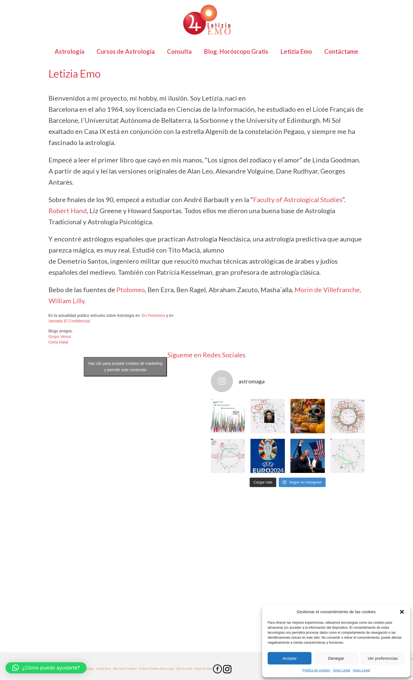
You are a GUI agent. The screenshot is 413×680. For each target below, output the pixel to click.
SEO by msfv (184, 668)
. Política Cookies (148, 668)
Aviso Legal (341, 670)
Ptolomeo (130, 290)
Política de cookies (316, 670)
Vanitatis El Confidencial (69, 321)
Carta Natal (58, 342)
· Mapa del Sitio (203, 668)
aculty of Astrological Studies (299, 199)
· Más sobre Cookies (124, 668)
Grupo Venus (60, 336)
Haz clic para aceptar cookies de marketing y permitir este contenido (125, 366)
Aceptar (289, 658)
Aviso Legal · (167, 668)
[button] (402, 612)
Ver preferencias (383, 658)
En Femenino (153, 315)
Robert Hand (68, 211)
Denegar (336, 658)
